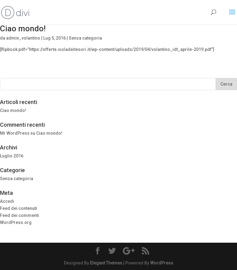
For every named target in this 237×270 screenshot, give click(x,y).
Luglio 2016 (11, 155)
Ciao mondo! (23, 28)
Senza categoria (85, 38)
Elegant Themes (106, 262)
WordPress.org (16, 222)
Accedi (7, 201)
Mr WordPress (14, 133)
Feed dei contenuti (18, 208)
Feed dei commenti (19, 215)
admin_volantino (23, 38)
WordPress (161, 262)
